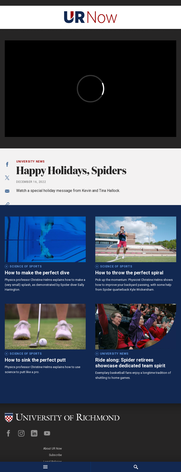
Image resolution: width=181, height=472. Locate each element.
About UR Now (167, 414)
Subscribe (169, 420)
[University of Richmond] (62, 416)
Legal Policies (167, 427)
